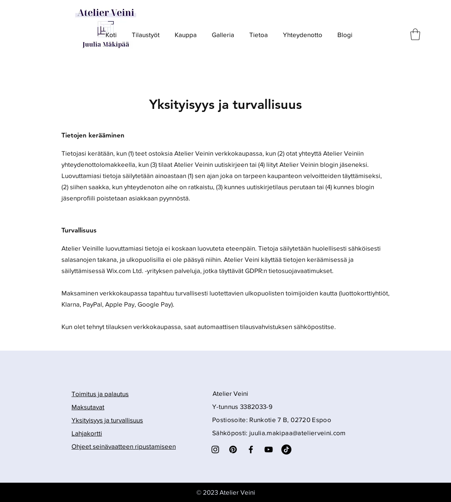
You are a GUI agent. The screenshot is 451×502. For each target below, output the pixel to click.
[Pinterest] (233, 449)
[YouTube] (269, 449)
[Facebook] (251, 449)
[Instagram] (215, 449)
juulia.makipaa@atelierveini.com (297, 432)
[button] (415, 34)
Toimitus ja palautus (100, 393)
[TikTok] (286, 449)
